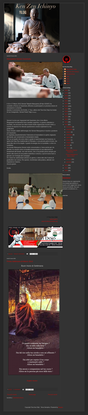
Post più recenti (11, 394)
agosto (68, 137)
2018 (66, 111)
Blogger (60, 407)
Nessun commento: (19, 254)
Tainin (68, 81)
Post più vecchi (52, 394)
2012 (66, 165)
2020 (66, 106)
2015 (66, 119)
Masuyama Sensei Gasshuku (19, 59)
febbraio (69, 159)
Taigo (67, 78)
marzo (68, 148)
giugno (68, 140)
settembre (69, 134)
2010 (66, 170)
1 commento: (17, 389)
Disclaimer (67, 178)
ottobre (68, 132)
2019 (66, 109)
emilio (68, 83)
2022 (66, 101)
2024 (66, 95)
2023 (66, 98)
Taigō (67, 76)
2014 (66, 122)
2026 (66, 90)
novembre (69, 129)
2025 (66, 93)
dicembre (69, 127)
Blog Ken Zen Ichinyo (72, 71)
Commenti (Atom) (18, 397)
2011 (66, 168)
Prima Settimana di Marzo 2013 (20, 261)
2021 (66, 103)
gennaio (69, 162)
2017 (66, 114)
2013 (66, 124)
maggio (68, 142)
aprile (68, 145)
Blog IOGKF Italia (71, 69)
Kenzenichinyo (70, 74)
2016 (66, 116)
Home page (32, 394)
